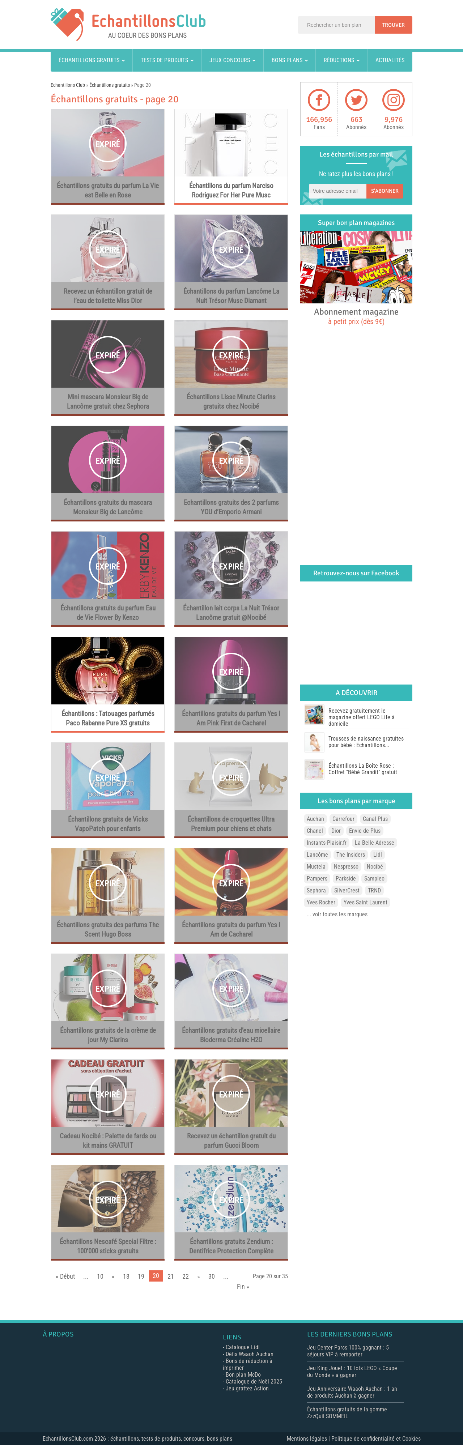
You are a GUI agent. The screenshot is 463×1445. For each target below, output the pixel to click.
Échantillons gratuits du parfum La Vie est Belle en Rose (108, 190)
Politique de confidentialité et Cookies (376, 1438)
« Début (65, 1276)
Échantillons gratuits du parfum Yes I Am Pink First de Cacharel (231, 718)
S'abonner (385, 191)
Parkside (346, 878)
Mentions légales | (309, 1438)
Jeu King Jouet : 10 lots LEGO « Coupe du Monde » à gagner (352, 1371)
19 (141, 1276)
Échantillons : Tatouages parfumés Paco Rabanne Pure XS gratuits (107, 718)
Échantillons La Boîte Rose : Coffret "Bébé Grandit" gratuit (362, 769)
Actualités (389, 60)
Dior (336, 830)
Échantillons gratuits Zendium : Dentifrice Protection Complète (231, 1246)
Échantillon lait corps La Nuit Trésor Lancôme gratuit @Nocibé (231, 613)
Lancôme (317, 854)
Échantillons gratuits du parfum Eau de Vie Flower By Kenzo (108, 613)
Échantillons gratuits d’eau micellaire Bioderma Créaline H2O (231, 1035)
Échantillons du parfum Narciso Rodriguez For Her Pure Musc (231, 190)
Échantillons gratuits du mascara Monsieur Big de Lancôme (108, 507)
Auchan (315, 818)
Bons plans (287, 60)
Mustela (316, 866)
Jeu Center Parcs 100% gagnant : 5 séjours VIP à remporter (348, 1351)
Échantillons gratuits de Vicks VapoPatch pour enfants (108, 824)
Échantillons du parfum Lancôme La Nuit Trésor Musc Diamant (231, 296)
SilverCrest (347, 890)
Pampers (317, 878)
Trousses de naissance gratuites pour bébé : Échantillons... (366, 742)
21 (170, 1276)
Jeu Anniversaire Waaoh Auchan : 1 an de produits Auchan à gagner (352, 1392)
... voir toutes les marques (337, 914)
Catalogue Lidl (243, 1347)
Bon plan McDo (243, 1374)
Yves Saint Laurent (365, 902)
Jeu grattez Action (247, 1388)
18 (126, 1276)
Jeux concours (229, 60)
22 (185, 1276)
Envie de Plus (365, 830)
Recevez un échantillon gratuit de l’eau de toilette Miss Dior (108, 296)
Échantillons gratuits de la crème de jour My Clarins (108, 1035)
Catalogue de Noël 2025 (254, 1381)
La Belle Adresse (374, 842)
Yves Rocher (321, 902)
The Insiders (350, 854)
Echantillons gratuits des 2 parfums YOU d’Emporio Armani (231, 507)
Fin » (243, 1286)
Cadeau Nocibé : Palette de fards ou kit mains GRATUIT (108, 1141)
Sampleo (374, 878)
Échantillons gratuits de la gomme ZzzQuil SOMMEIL (347, 1413)
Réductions (339, 60)
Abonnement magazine (356, 316)
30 (211, 1276)
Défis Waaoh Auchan (249, 1354)
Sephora (316, 890)
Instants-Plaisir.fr (327, 842)
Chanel (315, 830)
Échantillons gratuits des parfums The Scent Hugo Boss (108, 929)
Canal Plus (375, 818)
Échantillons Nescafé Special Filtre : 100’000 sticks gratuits (108, 1246)
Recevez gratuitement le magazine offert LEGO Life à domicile (361, 717)
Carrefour (343, 818)
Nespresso (346, 866)
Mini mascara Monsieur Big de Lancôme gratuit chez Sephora (108, 401)
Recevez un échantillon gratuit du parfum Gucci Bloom (231, 1141)
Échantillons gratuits (89, 60)
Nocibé (375, 866)
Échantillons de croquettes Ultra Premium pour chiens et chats (231, 824)
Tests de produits (164, 60)
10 (100, 1276)
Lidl (377, 854)
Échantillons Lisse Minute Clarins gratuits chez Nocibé (231, 401)
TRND (374, 890)
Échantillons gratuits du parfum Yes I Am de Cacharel (231, 929)
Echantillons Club (68, 85)
